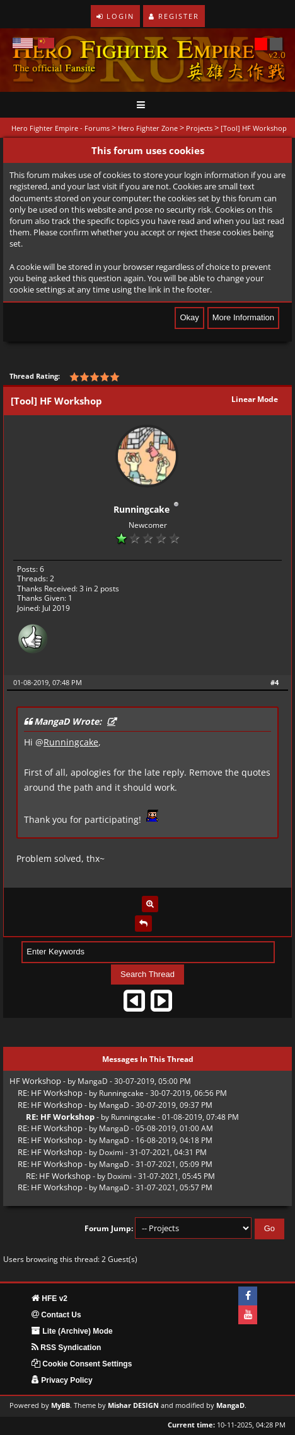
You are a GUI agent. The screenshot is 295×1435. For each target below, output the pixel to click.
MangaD (93, 1081)
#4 (274, 682)
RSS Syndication (66, 1347)
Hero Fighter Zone (148, 128)
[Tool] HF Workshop (254, 128)
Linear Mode (254, 399)
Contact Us (56, 1314)
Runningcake (141, 509)
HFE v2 (49, 1298)
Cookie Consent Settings (82, 1364)
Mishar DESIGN (133, 1405)
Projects (199, 128)
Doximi (111, 1152)
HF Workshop (35, 1080)
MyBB (60, 1405)
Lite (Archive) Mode (72, 1331)
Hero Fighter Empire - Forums (60, 128)
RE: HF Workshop (50, 1092)
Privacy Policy (62, 1380)
